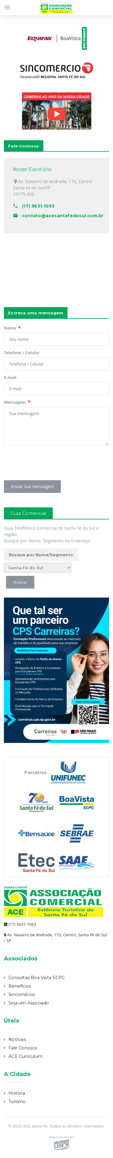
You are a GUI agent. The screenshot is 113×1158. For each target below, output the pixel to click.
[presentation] (50, 461)
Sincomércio (21, 994)
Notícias (17, 1039)
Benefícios (19, 986)
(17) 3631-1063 (20, 924)
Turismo (17, 1101)
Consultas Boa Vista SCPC (36, 977)
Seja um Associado (28, 1003)
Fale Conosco (23, 1048)
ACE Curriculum (25, 1056)
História (16, 1093)
